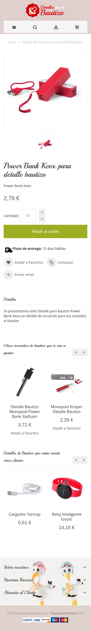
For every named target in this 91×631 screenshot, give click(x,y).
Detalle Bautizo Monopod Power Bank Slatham (24, 411)
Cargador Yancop (25, 514)
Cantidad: (11, 215)
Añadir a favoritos (25, 433)
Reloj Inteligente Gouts (66, 517)
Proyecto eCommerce (63, 613)
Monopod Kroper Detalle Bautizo (67, 409)
